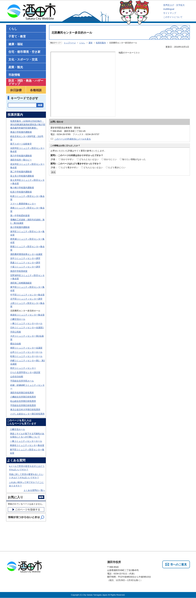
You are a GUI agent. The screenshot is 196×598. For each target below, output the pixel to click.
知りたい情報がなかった (134, 159)
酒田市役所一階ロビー (21, 160)
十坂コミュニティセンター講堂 (25, 267)
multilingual (168, 9)
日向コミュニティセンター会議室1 (27, 327)
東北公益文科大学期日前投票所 (25, 409)
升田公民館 (15, 332)
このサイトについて (173, 17)
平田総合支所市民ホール (22, 381)
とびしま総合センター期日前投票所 (27, 414)
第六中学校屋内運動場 (21, 155)
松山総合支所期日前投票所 (23, 401)
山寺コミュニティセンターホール (26, 352)
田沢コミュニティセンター (23, 368)
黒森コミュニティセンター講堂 (25, 262)
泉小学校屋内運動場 (20, 227)
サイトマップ (169, 13)
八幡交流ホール (17, 319)
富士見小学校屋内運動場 (22, 176)
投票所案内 (101, 43)
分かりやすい (67, 159)
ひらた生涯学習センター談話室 (25, 372)
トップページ (70, 43)
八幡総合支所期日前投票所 (23, 397)
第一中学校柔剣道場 (20, 215)
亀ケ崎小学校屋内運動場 (22, 187)
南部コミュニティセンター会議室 (26, 348)
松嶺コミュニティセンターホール (26, 356)
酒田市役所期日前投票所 (22, 392)
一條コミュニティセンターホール (26, 323)
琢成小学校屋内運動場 (21, 132)
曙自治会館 (15, 343)
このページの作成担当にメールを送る (72, 139)
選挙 (90, 43)
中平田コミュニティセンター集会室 (27, 294)
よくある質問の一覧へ (34, 490)
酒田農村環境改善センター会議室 (26, 254)
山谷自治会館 (16, 376)
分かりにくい (110, 159)
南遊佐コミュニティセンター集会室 (27, 315)
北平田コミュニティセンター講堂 (26, 299)
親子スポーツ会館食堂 (21, 144)
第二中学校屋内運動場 (21, 171)
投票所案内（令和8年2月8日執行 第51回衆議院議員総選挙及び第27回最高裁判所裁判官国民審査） (27, 124)
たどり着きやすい (69, 167)
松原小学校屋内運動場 (21, 192)
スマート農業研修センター (23, 203)
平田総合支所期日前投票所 (23, 405)
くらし (82, 43)
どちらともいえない (89, 159)
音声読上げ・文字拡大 (174, 5)
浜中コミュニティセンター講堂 (25, 258)
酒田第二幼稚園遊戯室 (21, 283)
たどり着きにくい (116, 167)
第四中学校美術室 (18, 271)
